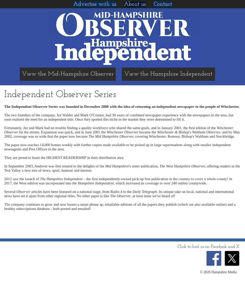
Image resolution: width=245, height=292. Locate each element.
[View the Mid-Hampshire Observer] (68, 74)
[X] (231, 258)
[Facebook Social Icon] (213, 258)
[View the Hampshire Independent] (168, 74)
